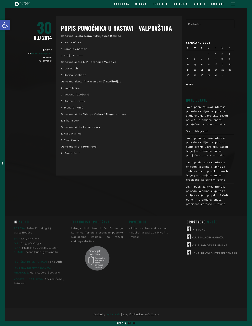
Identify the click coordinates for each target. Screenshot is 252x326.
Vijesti (49, 57)
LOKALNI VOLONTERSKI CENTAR (214, 223)
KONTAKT (218, 4)
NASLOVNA (121, 4)
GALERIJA (180, 4)
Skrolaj (126, 323)
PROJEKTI (160, 4)
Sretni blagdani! (197, 131)
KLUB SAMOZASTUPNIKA (210, 216)
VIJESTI (199, 4)
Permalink (47, 61)
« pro (189, 84)
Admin (48, 50)
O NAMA (141, 4)
